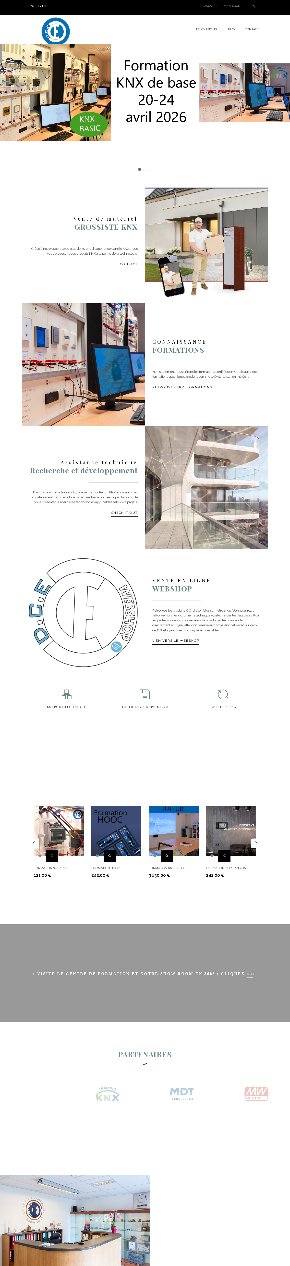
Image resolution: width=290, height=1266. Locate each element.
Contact (129, 264)
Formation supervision (226, 865)
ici (250, 975)
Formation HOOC (105, 865)
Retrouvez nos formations (182, 387)
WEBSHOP (39, 6)
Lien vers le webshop (175, 640)
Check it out (124, 512)
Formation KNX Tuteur (168, 865)
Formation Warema (51, 865)
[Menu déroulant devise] (209, 6)
